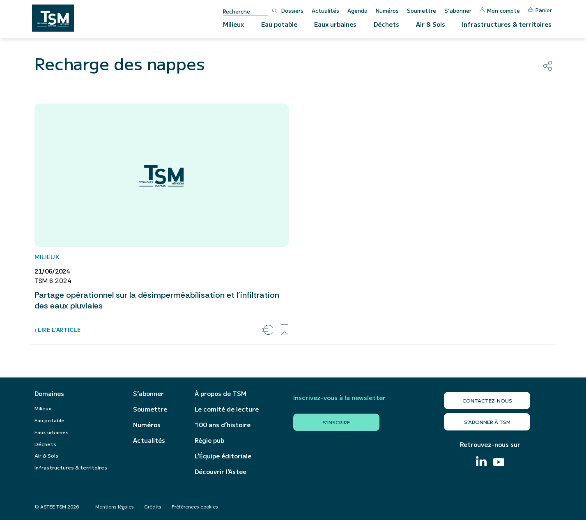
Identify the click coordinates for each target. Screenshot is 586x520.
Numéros (387, 10)
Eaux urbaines (335, 24)
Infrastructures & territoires (507, 24)
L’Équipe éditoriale (223, 456)
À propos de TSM (220, 393)
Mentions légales (114, 507)
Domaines (49, 393)
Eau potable (279, 24)
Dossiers (292, 10)
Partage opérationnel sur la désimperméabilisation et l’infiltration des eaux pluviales (156, 300)
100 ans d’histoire (222, 424)
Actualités (325, 10)
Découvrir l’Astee (220, 471)
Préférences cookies (195, 507)
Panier (540, 10)
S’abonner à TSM (487, 421)
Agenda (357, 10)
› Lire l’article (57, 330)
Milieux (233, 24)
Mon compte (499, 10)
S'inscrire (336, 422)
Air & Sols (430, 24)
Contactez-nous (487, 400)
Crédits (152, 507)
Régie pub (209, 440)
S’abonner (457, 10)
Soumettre (421, 10)
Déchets (386, 24)
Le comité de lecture (227, 409)
